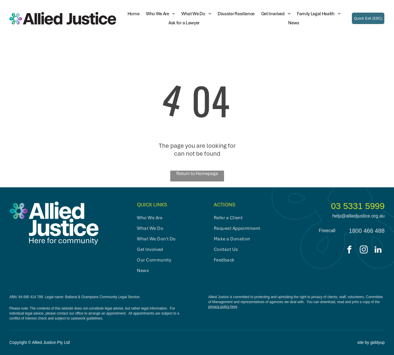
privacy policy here (222, 307)
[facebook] (349, 250)
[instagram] (363, 250)
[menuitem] (131, 13)
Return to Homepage (197, 173)
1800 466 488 (367, 230)
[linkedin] (378, 250)
